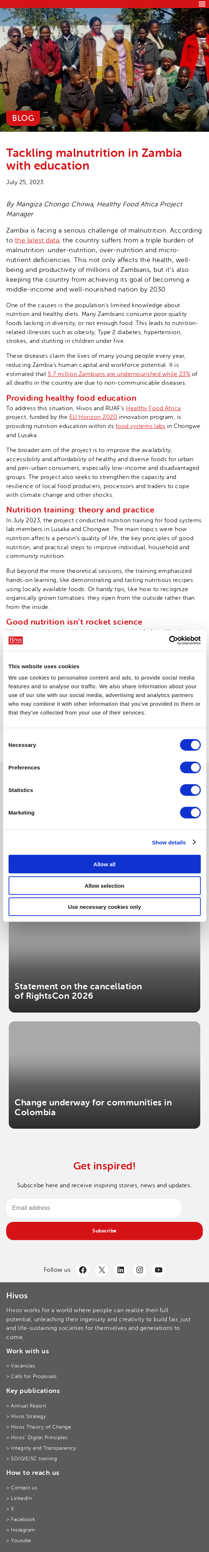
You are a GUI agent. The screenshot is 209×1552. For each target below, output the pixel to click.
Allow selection (104, 885)
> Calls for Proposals (31, 1376)
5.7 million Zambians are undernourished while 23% (119, 374)
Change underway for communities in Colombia (93, 1107)
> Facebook (20, 1519)
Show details (169, 842)
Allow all (104, 864)
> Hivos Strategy (26, 1416)
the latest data (37, 240)
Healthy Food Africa (153, 408)
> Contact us (21, 1487)
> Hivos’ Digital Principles (37, 1437)
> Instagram (20, 1530)
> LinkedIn (19, 1498)
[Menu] (202, 4)
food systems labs (141, 426)
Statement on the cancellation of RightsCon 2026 (78, 991)
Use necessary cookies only (104, 907)
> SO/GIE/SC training (31, 1458)
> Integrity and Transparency (41, 1448)
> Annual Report (26, 1406)
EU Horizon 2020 (93, 416)
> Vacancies (20, 1366)
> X (10, 1509)
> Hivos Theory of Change (38, 1427)
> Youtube (18, 1540)
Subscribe (104, 1231)
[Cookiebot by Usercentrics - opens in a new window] (169, 640)
